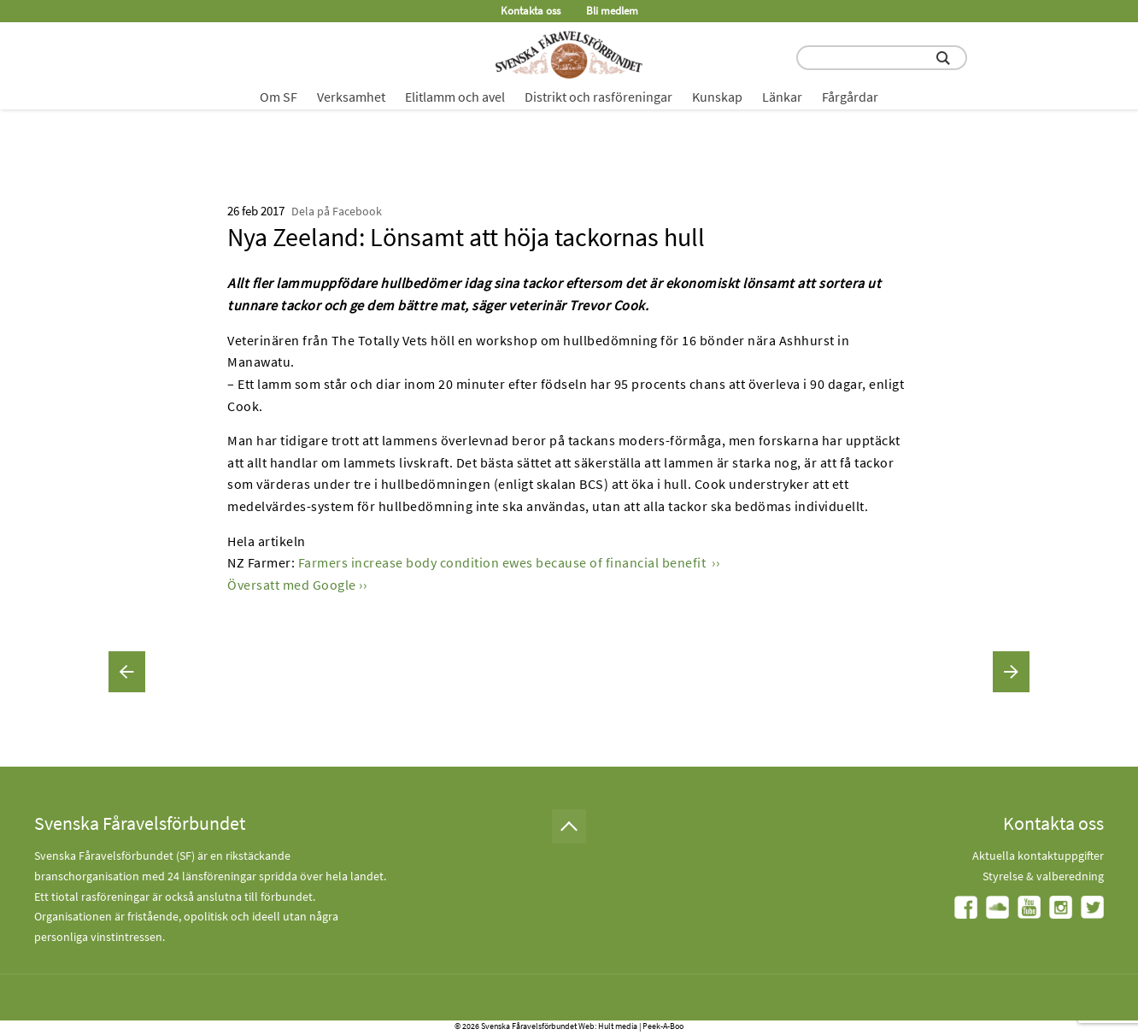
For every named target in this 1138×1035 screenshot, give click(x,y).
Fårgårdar (850, 96)
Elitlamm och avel (455, 96)
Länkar (782, 96)
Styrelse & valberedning (1043, 876)
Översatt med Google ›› (297, 584)
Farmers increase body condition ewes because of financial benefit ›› (509, 562)
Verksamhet (351, 96)
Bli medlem (612, 10)
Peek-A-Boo (662, 1026)
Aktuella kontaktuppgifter (1038, 855)
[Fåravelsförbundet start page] (569, 54)
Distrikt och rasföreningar (598, 96)
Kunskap (717, 96)
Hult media (617, 1026)
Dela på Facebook (336, 211)
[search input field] (881, 57)
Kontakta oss (530, 10)
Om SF (278, 96)
